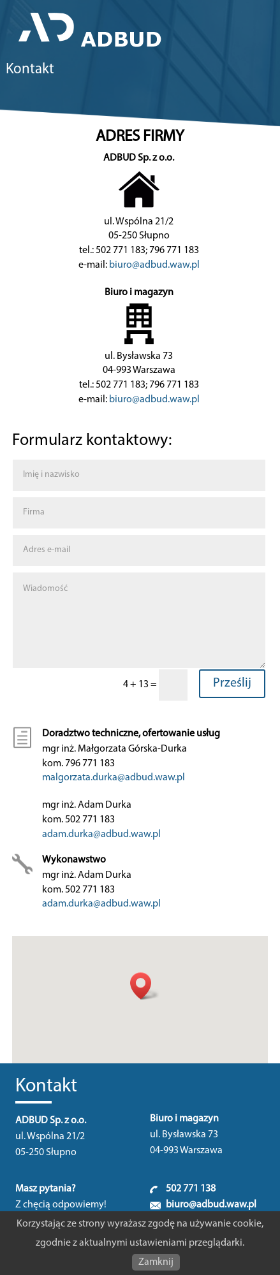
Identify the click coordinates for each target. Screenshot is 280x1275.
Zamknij (155, 1262)
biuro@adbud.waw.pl (154, 265)
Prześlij (232, 683)
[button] (144, 986)
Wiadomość (139, 620)
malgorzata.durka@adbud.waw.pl (113, 778)
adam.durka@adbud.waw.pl (101, 834)
